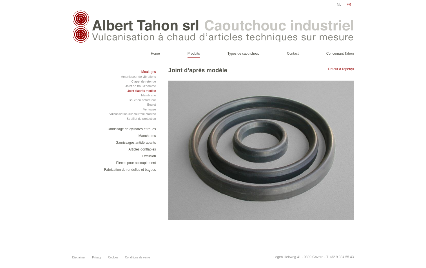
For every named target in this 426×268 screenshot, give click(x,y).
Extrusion (149, 156)
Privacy (96, 257)
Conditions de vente (137, 257)
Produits (194, 54)
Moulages (148, 72)
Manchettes (147, 136)
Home (155, 54)
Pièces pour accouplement (136, 163)
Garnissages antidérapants (135, 143)
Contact (292, 54)
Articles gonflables (142, 149)
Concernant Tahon (340, 54)
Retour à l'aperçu (341, 69)
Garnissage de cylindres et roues (131, 129)
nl (339, 4)
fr (349, 4)
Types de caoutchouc (243, 54)
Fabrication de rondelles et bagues (130, 170)
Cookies (113, 257)
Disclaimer (79, 257)
